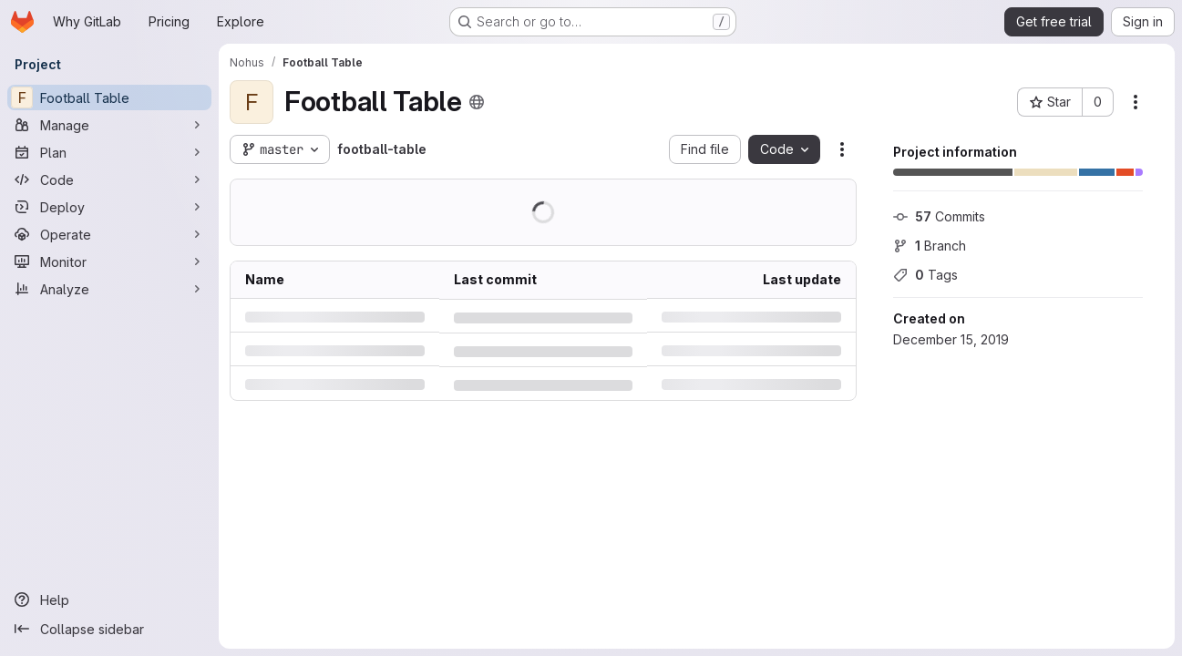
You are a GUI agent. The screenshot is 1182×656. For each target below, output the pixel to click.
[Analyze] (109, 289)
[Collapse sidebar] (109, 628)
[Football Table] (109, 97)
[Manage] (109, 125)
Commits (939, 216)
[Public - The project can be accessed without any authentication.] (476, 102)
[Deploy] (109, 207)
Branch (929, 245)
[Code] (109, 179)
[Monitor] (109, 261)
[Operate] (109, 234)
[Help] (109, 599)
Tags (925, 274)
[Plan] (109, 152)
